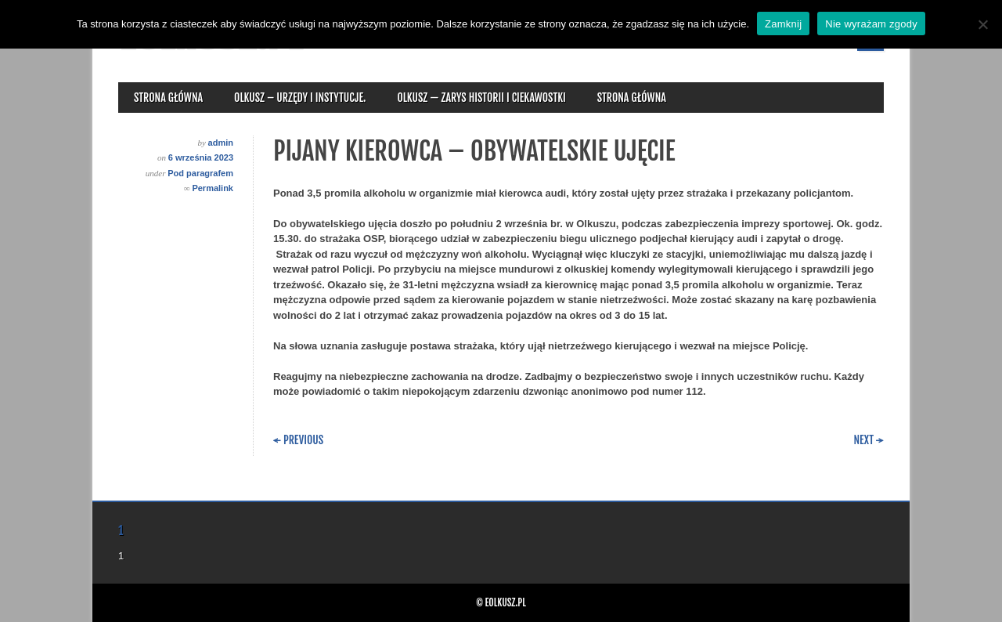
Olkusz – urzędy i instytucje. (300, 97)
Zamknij (783, 24)
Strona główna (168, 97)
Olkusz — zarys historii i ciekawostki (481, 97)
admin (220, 142)
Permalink (212, 188)
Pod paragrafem (200, 173)
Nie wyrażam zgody (871, 24)
